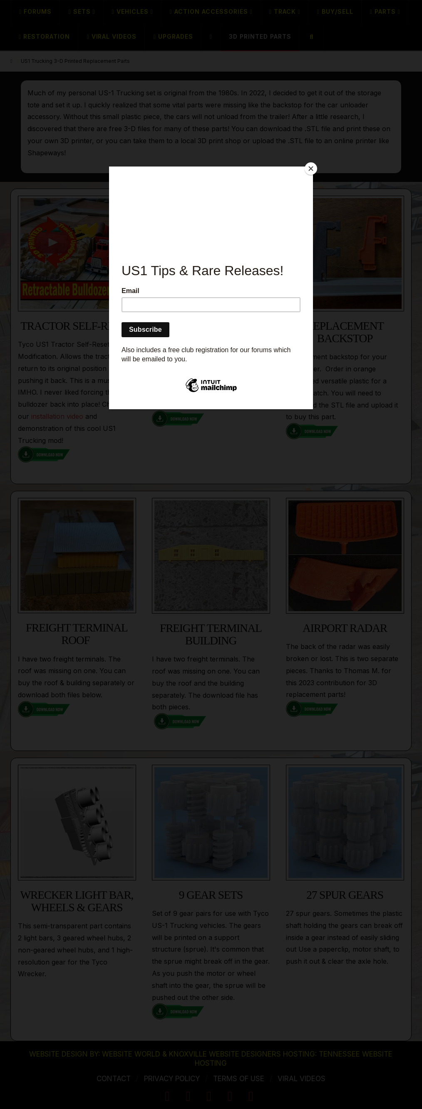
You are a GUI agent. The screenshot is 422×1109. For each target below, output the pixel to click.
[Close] (311, 168)
